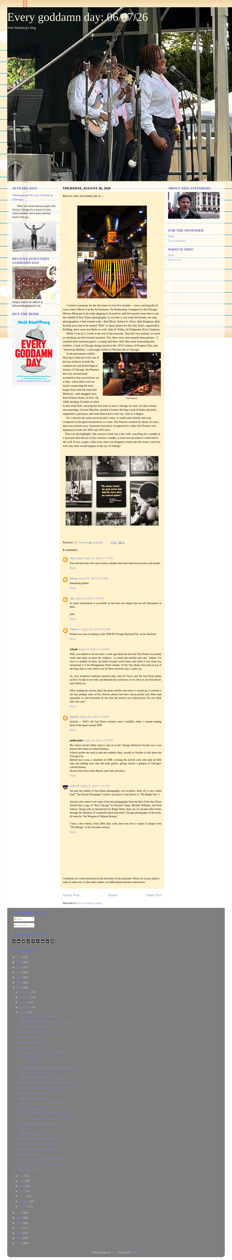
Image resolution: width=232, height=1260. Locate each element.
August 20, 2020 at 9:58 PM (98, 740)
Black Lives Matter (29, 1037)
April (22, 1191)
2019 (19, 1212)
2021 (19, 982)
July (22, 1175)
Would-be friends (28, 1042)
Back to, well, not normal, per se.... (37, 1072)
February (24, 1201)
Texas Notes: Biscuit (29, 1169)
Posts (18, 919)
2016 (19, 1228)
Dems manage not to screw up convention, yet (43, 1077)
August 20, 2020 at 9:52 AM (95, 629)
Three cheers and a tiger (31, 1047)
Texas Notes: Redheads (31, 1098)
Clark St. (75, 629)
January (23, 1206)
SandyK (74, 716)
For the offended (176, 240)
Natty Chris (76, 558)
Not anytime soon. (28, 1057)
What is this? (175, 259)
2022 (19, 977)
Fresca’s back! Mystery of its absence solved (42, 1088)
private (74, 578)
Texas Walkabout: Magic (32, 1133)
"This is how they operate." (33, 1108)
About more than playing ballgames (37, 1016)
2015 (19, 1233)
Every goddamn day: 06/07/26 (77, 17)
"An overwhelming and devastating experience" (44, 1118)
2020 (19, 987)
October (23, 1002)
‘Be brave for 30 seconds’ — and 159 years (41, 1159)
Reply (73, 568)
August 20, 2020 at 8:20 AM (93, 578)
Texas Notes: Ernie (29, 1062)
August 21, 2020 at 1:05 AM (95, 785)
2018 (19, 1217)
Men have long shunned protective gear (39, 1138)
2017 (19, 1222)
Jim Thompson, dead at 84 (32, 1093)
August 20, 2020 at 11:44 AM (93, 649)
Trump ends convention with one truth (39, 1032)
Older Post (154, 895)
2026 (19, 957)
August (23, 1012)
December (25, 992)
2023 (19, 972)
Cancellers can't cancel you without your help (42, 1164)
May (22, 1186)
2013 (19, 1243)
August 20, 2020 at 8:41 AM (89, 598)
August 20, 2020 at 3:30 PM (94, 716)
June (22, 1180)
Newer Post (71, 895)
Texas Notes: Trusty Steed (32, 1027)
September (25, 1007)
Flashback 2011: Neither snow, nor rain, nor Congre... (47, 1082)
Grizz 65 (74, 785)
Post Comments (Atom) (89, 903)
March (23, 1196)
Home (112, 895)
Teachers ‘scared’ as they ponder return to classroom (46, 1113)
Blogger (135, 1252)
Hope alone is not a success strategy (37, 1123)
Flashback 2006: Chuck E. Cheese (37, 1143)
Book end (24, 1128)
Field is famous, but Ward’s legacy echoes (41, 1103)
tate (72, 598)
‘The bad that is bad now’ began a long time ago (44, 1052)
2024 (19, 967)
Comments (21, 925)
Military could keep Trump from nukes (39, 1149)
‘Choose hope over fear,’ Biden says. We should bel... (47, 1067)
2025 (19, 962)
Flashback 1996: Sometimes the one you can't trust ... (47, 1021)
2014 (19, 1238)
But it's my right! (28, 1154)
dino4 (114, 1252)
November (25, 997)
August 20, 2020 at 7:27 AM (98, 558)
